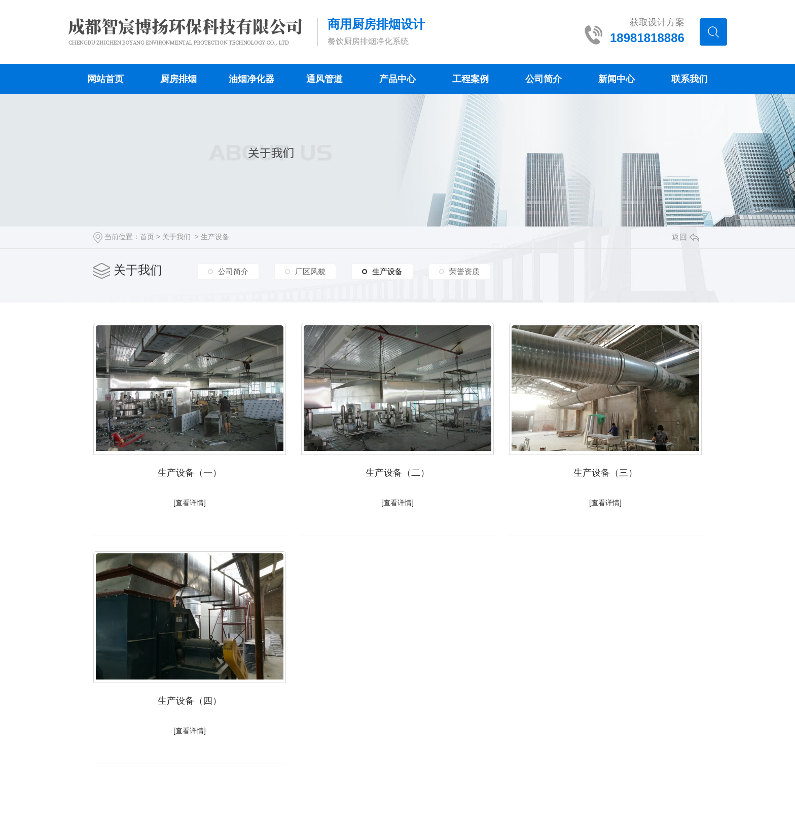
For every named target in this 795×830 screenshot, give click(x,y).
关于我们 (176, 237)
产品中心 (397, 79)
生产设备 (215, 237)
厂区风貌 (310, 271)
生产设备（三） (605, 473)
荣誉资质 (464, 271)
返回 (685, 237)
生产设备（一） (190, 473)
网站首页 (105, 79)
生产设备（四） (190, 701)
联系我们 (689, 79)
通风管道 (324, 79)
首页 (147, 237)
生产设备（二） (397, 473)
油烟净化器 (251, 79)
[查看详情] (189, 503)
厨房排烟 (178, 79)
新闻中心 (616, 79)
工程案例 (470, 79)
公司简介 (543, 79)
